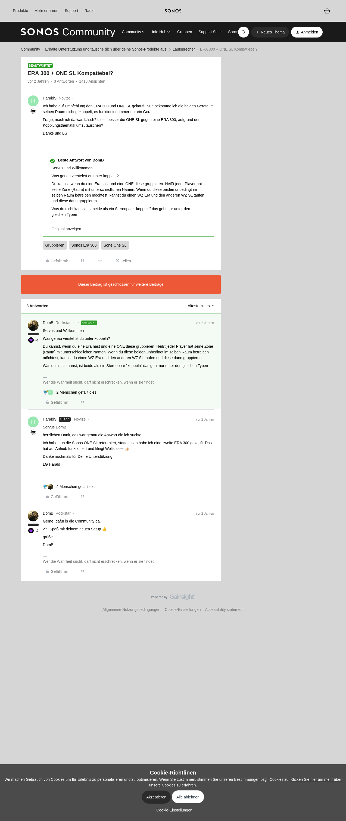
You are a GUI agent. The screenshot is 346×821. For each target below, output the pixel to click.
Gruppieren (54, 245)
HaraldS (50, 98)
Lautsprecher (184, 49)
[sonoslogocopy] (173, 11)
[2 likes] (69, 392)
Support (71, 10)
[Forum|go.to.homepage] (68, 32)
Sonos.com (237, 32)
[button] (270, 32)
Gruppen (184, 32)
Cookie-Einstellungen (183, 609)
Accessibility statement (224, 609)
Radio (90, 10)
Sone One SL (115, 245)
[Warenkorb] (327, 11)
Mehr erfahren (46, 10)
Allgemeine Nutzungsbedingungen (131, 609)
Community (30, 49)
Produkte (20, 10)
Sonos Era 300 (84, 245)
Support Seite (210, 32)
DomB (48, 323)
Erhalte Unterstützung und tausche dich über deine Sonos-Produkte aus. (106, 49)
